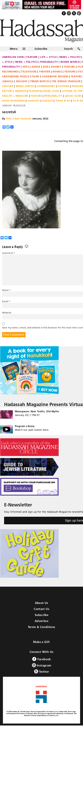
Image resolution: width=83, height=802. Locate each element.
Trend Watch (39, 81)
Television (28, 71)
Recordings (10, 71)
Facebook (41, 659)
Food (35, 76)
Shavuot (33, 100)
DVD (46, 66)
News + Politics (26, 61)
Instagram (41, 665)
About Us (41, 603)
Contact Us (41, 609)
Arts (25, 66)
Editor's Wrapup (14, 90)
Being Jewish (25, 86)
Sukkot (47, 100)
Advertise (41, 621)
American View (13, 56)
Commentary (46, 86)
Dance (36, 66)
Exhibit (56, 66)
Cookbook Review (55, 76)
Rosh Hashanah (13, 100)
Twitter (41, 671)
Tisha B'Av (63, 100)
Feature (32, 56)
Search (68, 48)
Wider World (70, 61)
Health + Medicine (15, 95)
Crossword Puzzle (15, 76)
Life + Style (48, 56)
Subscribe (41, 48)
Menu (14, 48)
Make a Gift (41, 642)
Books (57, 71)
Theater (44, 71)
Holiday (22, 81)
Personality (49, 61)
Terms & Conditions (41, 627)
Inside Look (50, 90)
